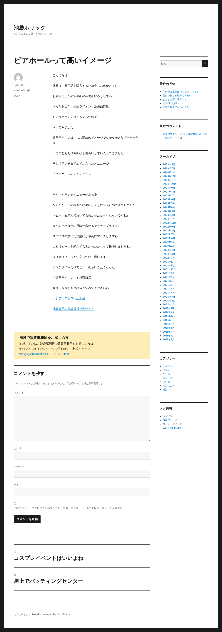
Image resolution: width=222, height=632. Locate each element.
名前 (17, 448)
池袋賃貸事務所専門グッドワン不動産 (44, 354)
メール (19, 466)
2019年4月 (169, 312)
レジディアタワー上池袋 (69, 298)
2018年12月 (169, 316)
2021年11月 (169, 265)
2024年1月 (169, 172)
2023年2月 (169, 215)
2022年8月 (169, 230)
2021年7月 (169, 281)
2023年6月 (169, 199)
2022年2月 (169, 254)
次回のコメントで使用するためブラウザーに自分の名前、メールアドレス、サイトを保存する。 (69, 508)
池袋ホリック (30, 28)
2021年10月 (169, 269)
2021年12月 (169, 261)
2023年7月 (169, 195)
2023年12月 (169, 176)
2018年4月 (169, 331)
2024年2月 (169, 168)
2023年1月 (169, 218)
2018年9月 (169, 320)
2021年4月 (169, 292)
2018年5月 (168, 327)
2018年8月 (169, 324)
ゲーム (166, 374)
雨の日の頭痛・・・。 (175, 103)
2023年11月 (169, 180)
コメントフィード (172, 424)
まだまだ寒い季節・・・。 (177, 99)
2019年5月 (168, 308)
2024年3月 (169, 164)
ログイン (167, 416)
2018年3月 (169, 335)
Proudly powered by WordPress (50, 614)
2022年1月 (169, 257)
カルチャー (169, 366)
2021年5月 (169, 289)
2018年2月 (169, 339)
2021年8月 (169, 277)
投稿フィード (170, 420)
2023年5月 (169, 203)
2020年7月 (169, 296)
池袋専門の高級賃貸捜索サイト (73, 309)
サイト (17, 484)
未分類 (166, 381)
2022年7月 (169, 234)
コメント (19, 392)
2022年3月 (169, 250)
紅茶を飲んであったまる (176, 107)
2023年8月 (169, 191)
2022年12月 (169, 222)
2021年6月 (169, 285)
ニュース (167, 377)
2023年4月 (169, 207)
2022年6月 (169, 238)
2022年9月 (169, 226)
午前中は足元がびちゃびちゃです (181, 91)
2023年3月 (169, 211)
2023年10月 (169, 183)
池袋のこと (169, 385)
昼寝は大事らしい (172, 133)
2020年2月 (169, 300)
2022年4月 (169, 246)
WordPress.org (172, 427)
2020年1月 (169, 304)
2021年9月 (169, 273)
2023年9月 (169, 187)
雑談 (165, 389)
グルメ (17, 95)
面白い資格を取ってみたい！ (178, 95)
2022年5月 (169, 242)
